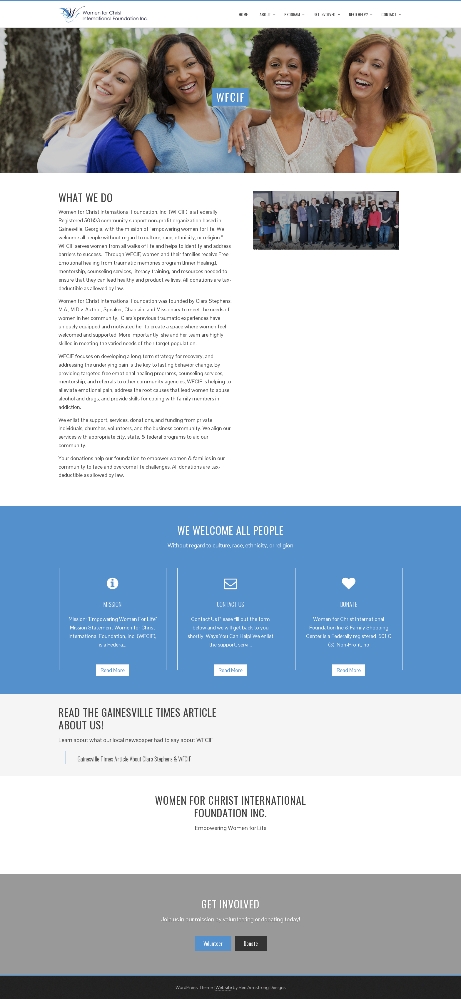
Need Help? (358, 14)
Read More (113, 670)
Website (224, 987)
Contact (388, 14)
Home (243, 14)
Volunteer (213, 943)
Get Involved (324, 14)
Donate (251, 943)
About (265, 14)
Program (292, 14)
